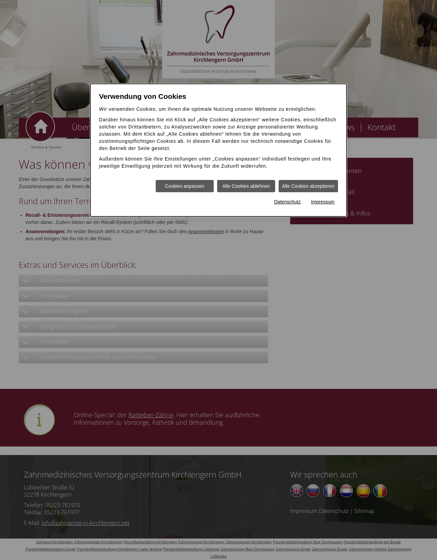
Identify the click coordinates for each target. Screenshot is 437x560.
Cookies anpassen (184, 186)
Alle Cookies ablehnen (246, 186)
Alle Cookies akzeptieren (308, 186)
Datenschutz (287, 202)
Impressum (323, 202)
